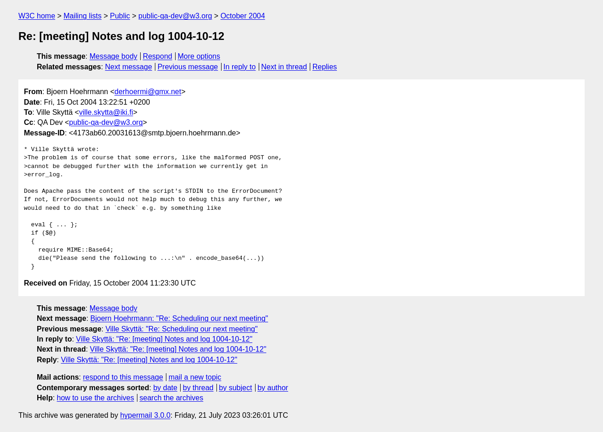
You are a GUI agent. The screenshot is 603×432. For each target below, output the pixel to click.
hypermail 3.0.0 (145, 415)
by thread (198, 388)
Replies (325, 67)
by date (165, 388)
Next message (128, 67)
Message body (113, 56)
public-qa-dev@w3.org (175, 16)
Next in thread (284, 67)
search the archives (172, 398)
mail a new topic (195, 377)
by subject (235, 388)
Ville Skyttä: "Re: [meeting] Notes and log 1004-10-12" (164, 339)
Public (120, 16)
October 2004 (243, 16)
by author (272, 388)
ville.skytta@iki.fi (106, 112)
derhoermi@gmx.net (147, 91)
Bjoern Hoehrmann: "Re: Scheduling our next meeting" (179, 318)
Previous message (188, 67)
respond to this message (123, 377)
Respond (157, 56)
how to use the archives (95, 398)
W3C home (36, 16)
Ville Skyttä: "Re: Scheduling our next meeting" (181, 329)
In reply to (239, 67)
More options (199, 56)
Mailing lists (82, 16)
